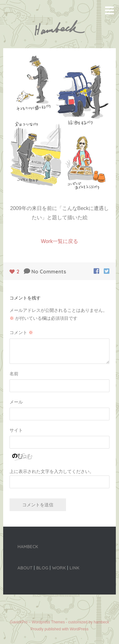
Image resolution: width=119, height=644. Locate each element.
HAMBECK (27, 546)
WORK (59, 568)
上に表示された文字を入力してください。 (52, 471)
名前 (14, 374)
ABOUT (24, 568)
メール (16, 402)
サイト (16, 430)
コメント (21, 332)
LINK (74, 568)
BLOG (42, 568)
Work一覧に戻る (59, 241)
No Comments (48, 271)
